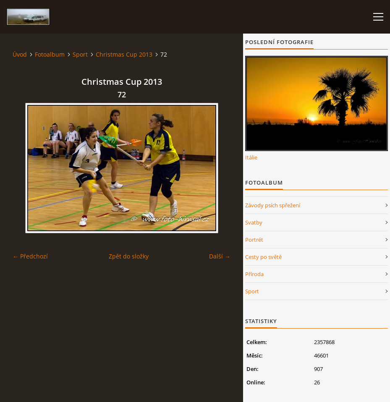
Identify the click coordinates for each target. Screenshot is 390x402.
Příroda (254, 274)
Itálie (251, 157)
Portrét (254, 239)
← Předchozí (30, 256)
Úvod (20, 54)
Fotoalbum (50, 54)
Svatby (253, 222)
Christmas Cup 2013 (124, 54)
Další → (219, 256)
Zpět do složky (129, 256)
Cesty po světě (263, 257)
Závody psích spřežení (272, 205)
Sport (80, 54)
